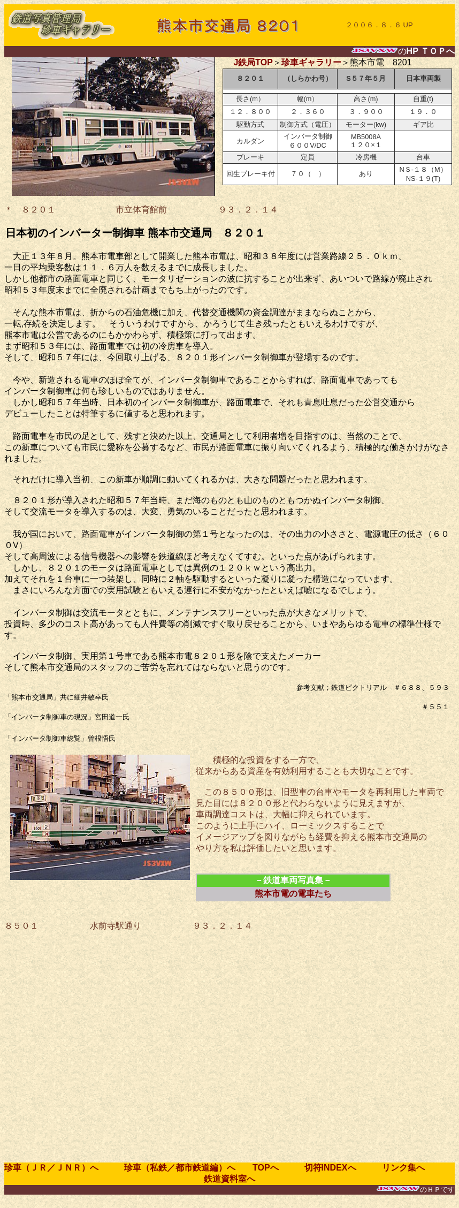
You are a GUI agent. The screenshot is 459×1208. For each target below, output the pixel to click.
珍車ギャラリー (311, 62)
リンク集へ (399, 1167)
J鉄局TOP (253, 62)
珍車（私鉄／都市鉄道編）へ (171, 1167)
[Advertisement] (115, 1047)
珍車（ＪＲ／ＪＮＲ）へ (55, 1167)
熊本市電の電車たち (293, 893)
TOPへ (266, 1167)
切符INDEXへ (334, 1167)
